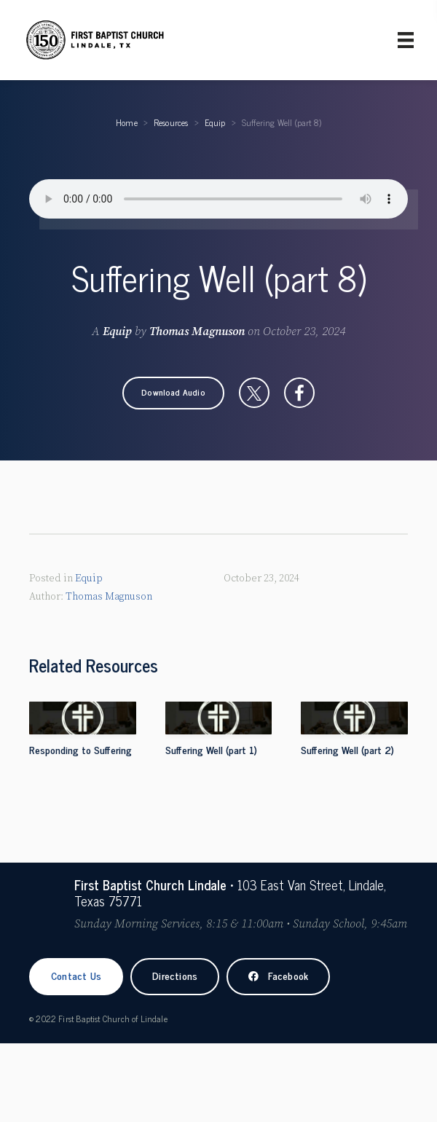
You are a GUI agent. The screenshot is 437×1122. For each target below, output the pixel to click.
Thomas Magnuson (197, 331)
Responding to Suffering (80, 749)
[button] (173, 393)
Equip (215, 122)
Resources (171, 122)
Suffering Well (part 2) (347, 749)
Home (127, 122)
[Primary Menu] (405, 40)
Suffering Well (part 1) (211, 749)
